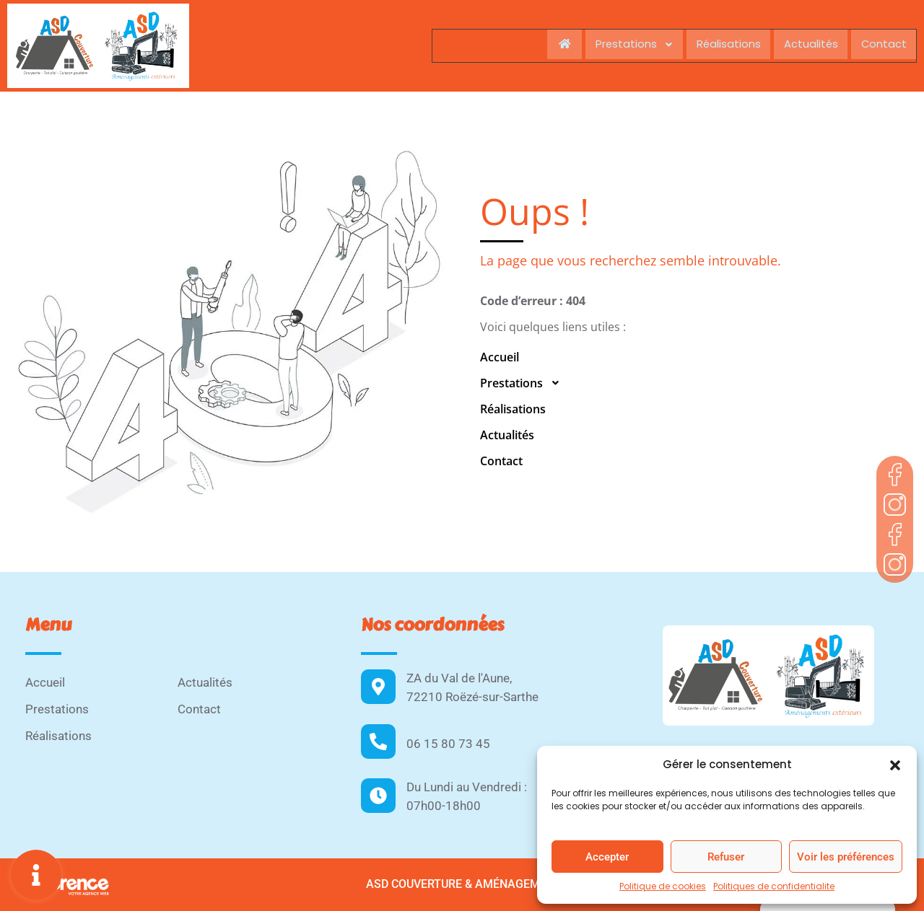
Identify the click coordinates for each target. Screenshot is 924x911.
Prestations (624, 44)
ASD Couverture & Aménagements (464, 884)
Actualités (807, 44)
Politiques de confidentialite (773, 886)
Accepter (607, 856)
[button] (895, 764)
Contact (883, 44)
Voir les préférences (845, 856)
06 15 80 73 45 (448, 743)
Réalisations (721, 44)
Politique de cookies (662, 886)
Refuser (725, 856)
